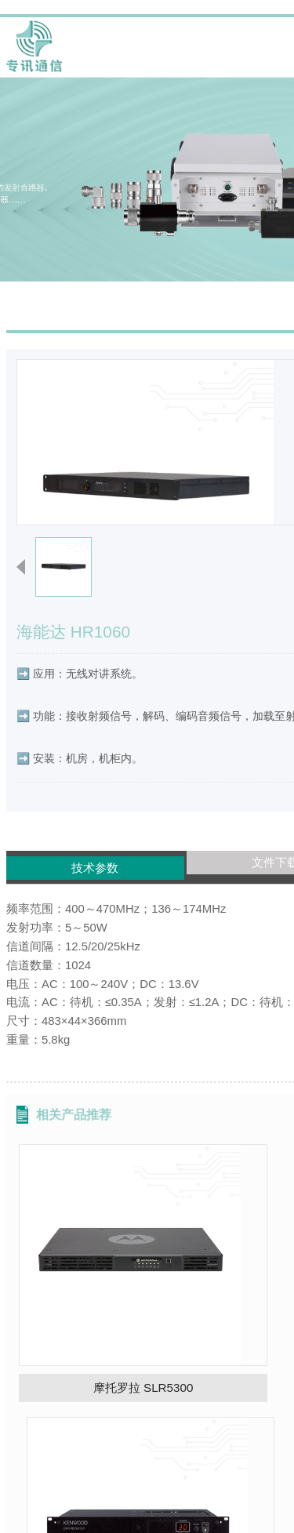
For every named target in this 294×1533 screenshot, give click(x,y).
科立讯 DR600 (214, 1442)
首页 (117, 241)
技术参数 (54, 854)
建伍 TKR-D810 (213, 1277)
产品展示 (165, 241)
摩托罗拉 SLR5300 (81, 1277)
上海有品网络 (215, 1518)
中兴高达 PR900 (80, 1442)
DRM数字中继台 (241, 241)
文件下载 (146, 846)
